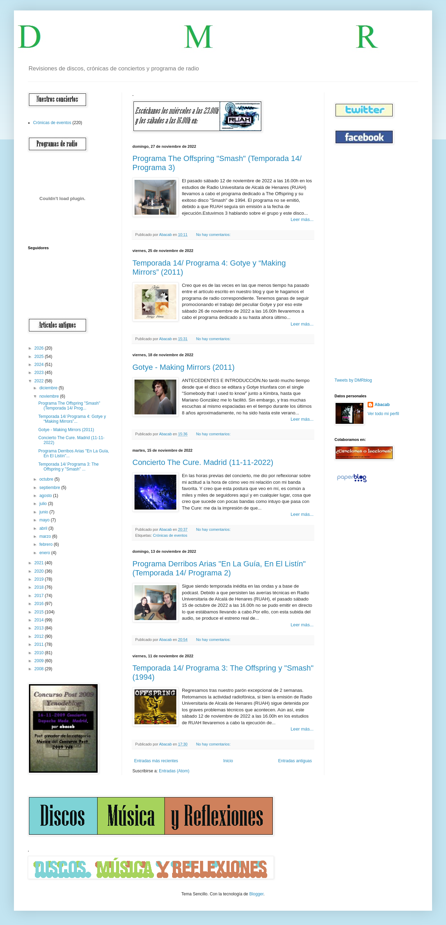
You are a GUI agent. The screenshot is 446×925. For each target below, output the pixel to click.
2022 (39, 381)
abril (43, 528)
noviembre (49, 396)
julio (43, 503)
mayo (45, 520)
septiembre (50, 487)
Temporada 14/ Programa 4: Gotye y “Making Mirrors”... (72, 419)
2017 (39, 595)
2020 (39, 571)
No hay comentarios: (214, 234)
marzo (45, 536)
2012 (39, 636)
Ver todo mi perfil (383, 413)
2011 (39, 644)
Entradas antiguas (295, 760)
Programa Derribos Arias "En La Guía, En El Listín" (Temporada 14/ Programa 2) (219, 568)
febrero (46, 544)
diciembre (49, 387)
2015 (39, 612)
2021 (39, 562)
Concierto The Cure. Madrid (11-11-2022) (202, 462)
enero (45, 552)
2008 (39, 668)
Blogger (256, 894)
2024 (39, 364)
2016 (39, 603)
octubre (46, 479)
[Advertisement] (355, 261)
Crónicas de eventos (170, 535)
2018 (39, 587)
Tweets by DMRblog (353, 380)
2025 (39, 356)
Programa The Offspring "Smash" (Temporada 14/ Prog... (69, 406)
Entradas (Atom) (174, 771)
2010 (39, 652)
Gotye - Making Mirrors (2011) (183, 367)
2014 (39, 620)
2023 (39, 372)
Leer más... (302, 219)
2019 (39, 579)
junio (44, 512)
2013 (39, 628)
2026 (39, 348)
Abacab (382, 404)
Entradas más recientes (156, 760)
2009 (39, 660)
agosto (46, 495)
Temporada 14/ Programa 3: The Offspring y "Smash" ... (68, 467)
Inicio (228, 760)
